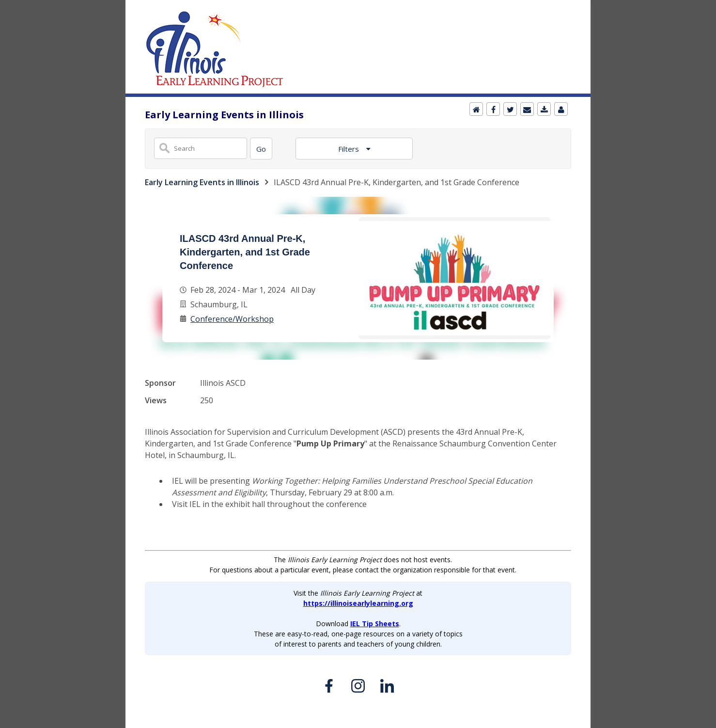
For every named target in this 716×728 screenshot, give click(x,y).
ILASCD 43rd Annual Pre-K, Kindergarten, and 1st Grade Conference (245, 252)
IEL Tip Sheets (374, 623)
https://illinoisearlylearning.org (358, 603)
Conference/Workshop (232, 319)
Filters (349, 149)
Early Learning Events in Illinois (202, 182)
